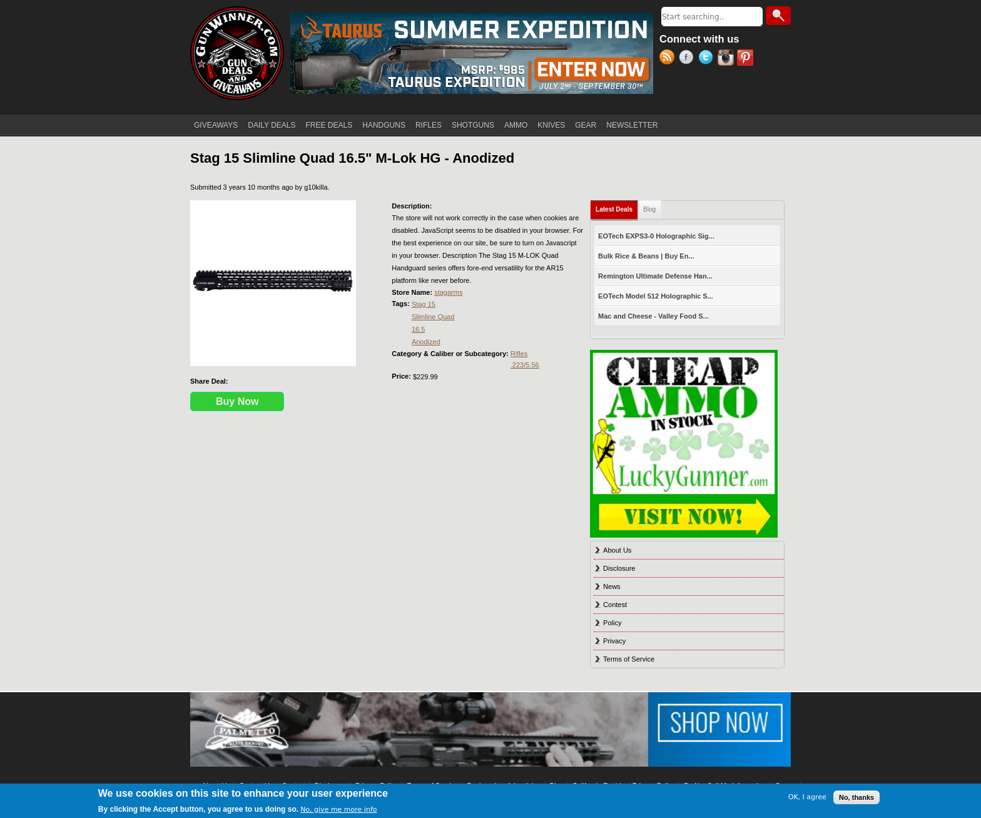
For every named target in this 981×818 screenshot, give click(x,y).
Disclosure (619, 568)
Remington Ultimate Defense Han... (655, 276)
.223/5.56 (525, 365)
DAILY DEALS (271, 125)
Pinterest (746, 58)
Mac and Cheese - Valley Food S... (653, 316)
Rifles (519, 353)
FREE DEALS (329, 125)
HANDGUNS (383, 125)
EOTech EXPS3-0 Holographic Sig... (656, 236)
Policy (612, 622)
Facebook (688, 58)
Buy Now (237, 401)
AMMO (515, 125)
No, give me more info (338, 809)
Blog (649, 209)
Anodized (426, 341)
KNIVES (551, 125)
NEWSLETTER (632, 125)
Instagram (727, 58)
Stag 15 (423, 304)
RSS (669, 58)
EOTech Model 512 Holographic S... (655, 296)
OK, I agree (807, 797)
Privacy (614, 641)
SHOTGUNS (473, 125)
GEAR (585, 125)
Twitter (708, 58)
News (612, 586)
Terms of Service (628, 659)
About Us (617, 550)
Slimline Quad (433, 316)
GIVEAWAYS (216, 125)
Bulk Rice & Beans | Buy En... (646, 256)
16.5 (418, 329)
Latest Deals (617, 207)
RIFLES (428, 125)
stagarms (448, 292)
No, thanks (856, 797)
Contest (615, 604)
